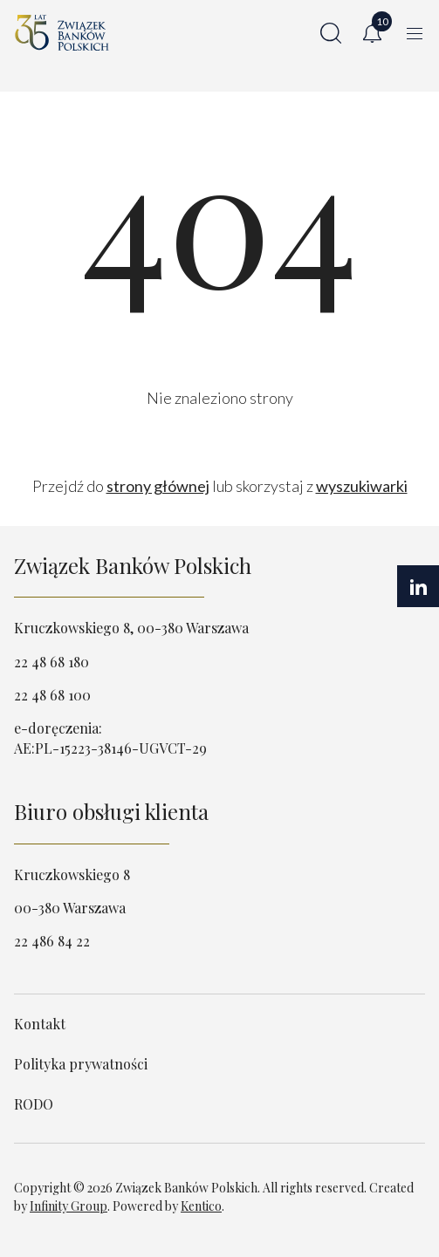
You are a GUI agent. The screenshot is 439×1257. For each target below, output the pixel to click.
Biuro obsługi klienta (111, 811)
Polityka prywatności (80, 1064)
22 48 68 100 (52, 695)
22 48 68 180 (51, 661)
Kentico (201, 1206)
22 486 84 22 (52, 941)
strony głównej (157, 485)
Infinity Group (68, 1206)
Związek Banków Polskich (132, 565)
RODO (33, 1104)
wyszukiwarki (362, 485)
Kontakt (39, 1023)
